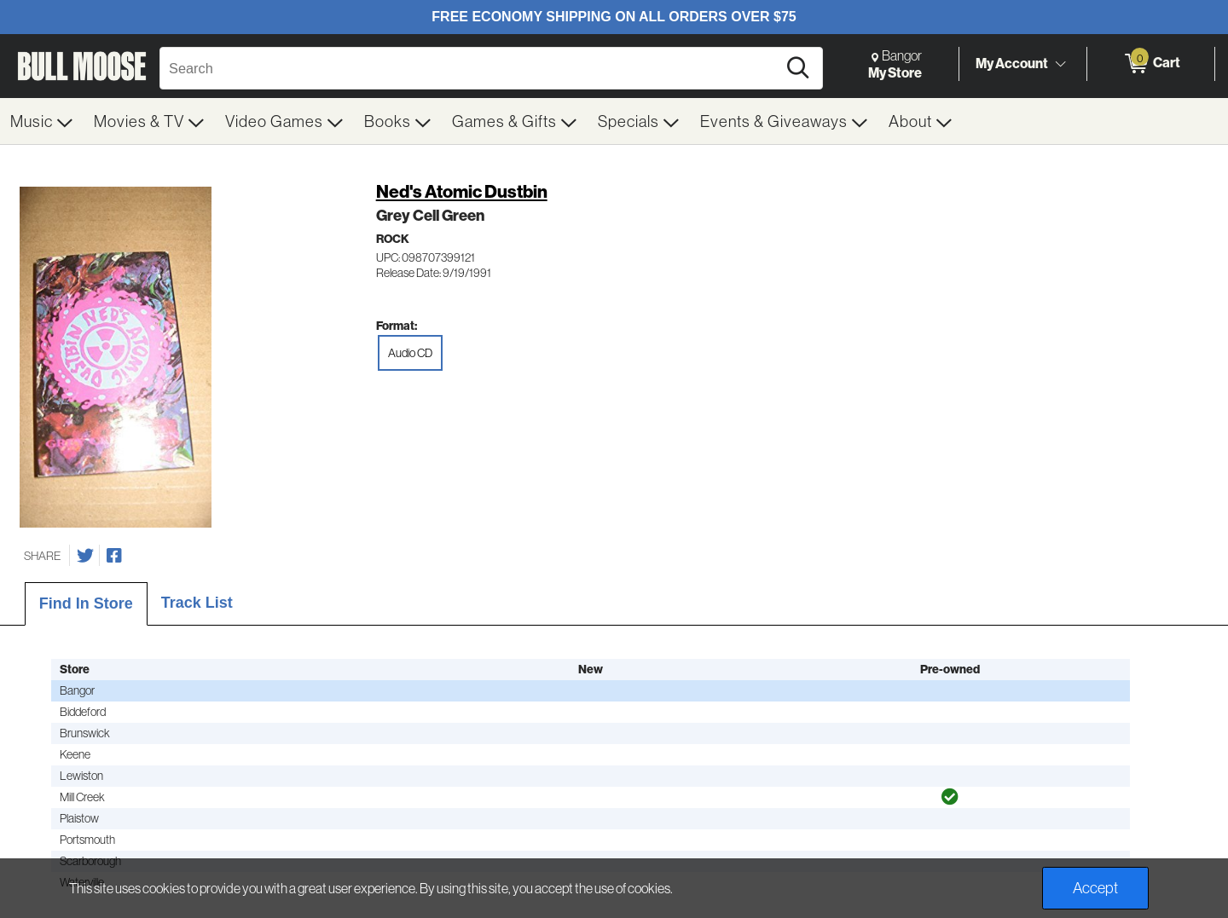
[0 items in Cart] (1151, 64)
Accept (1095, 888)
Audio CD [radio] (410, 353)
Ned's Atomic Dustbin (461, 191)
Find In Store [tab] (86, 603)
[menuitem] (42, 121)
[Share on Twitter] (85, 555)
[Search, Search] (470, 68)
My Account (1012, 63)
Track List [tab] (197, 602)
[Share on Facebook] (114, 555)
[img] (950, 796)
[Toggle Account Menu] (1060, 64)
